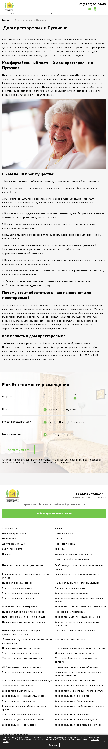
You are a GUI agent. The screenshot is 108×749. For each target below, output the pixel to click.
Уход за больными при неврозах (72, 714)
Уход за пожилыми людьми (70, 639)
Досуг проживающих (13, 543)
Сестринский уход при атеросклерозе (23, 719)
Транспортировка (65, 543)
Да (50, 422)
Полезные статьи (64, 533)
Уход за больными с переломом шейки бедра (27, 680)
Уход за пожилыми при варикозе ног (22, 658)
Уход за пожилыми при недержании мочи (78, 616)
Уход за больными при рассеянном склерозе (79, 724)
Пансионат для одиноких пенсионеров (23, 611)
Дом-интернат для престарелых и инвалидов (79, 685)
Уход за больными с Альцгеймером (74, 700)
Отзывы (59, 538)
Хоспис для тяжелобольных (70, 587)
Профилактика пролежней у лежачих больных (80, 648)
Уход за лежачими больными (17, 690)
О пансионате (9, 528)
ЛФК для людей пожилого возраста (21, 666)
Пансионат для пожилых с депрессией (23, 565)
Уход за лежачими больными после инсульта (79, 690)
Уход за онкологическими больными (75, 680)
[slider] (75, 398)
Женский (53, 409)
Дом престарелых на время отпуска (74, 653)
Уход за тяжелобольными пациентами (22, 671)
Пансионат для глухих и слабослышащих (77, 582)
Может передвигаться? (16, 421)
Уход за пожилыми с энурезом (71, 592)
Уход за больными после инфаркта (21, 714)
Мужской (71, 409)
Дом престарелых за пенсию (17, 685)
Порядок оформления (14, 533)
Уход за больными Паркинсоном (20, 724)
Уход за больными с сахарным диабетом (24, 695)
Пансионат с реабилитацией (17, 582)
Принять (53, 745)
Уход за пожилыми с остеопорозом (21, 592)
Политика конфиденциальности (72, 558)
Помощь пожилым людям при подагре (23, 621)
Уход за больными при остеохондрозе (76, 719)
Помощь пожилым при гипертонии (21, 648)
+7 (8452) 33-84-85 (92, 4)
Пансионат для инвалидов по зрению (75, 630)
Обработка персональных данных (73, 553)
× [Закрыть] (104, 741)
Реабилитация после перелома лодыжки (77, 574)
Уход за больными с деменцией (72, 695)
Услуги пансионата (12, 548)
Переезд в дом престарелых (70, 611)
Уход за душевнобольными (17, 587)
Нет (61, 422)
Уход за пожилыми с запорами (18, 598)
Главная (6, 20)
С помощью (77, 422)
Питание (6, 553)
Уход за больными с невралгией (19, 700)
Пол (4, 409)
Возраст (7, 396)
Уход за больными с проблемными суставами (79, 705)
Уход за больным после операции (20, 653)
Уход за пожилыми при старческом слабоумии (80, 606)
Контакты (60, 528)
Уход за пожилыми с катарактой (19, 606)
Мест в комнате (12, 434)
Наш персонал (10, 538)
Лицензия (60, 548)
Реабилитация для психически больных (76, 666)
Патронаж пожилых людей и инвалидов (23, 616)
